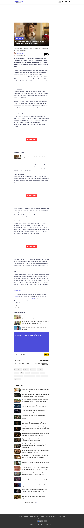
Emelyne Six (19, 53)
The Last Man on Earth (18, 375)
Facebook (40, 521)
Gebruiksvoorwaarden (39, 516)
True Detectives (26, 369)
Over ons (55, 516)
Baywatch (38, 375)
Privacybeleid (49, 516)
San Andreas (42, 372)
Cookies (20, 516)
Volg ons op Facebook (42, 518)
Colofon (63, 516)
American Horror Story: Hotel (29, 375)
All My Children (40, 369)
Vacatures (26, 516)
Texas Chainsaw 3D (35, 372)
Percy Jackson (33, 369)
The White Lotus (44, 375)
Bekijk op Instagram (18, 290)
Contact (31, 516)
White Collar (16, 372)
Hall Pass (22, 372)
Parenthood (27, 372)
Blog (59, 516)
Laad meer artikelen (31, 502)
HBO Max (16, 296)
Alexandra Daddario (18, 369)
